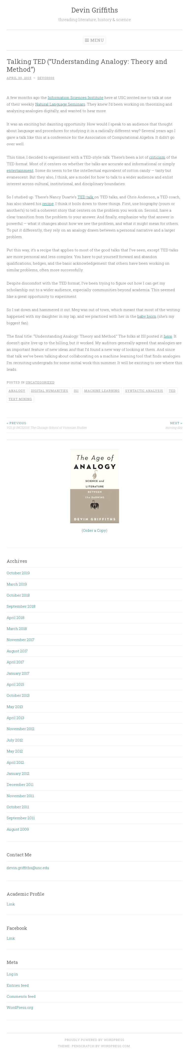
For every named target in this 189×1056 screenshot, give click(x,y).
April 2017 (15, 661)
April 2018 (15, 617)
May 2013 (15, 706)
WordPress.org (20, 1007)
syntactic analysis (144, 391)
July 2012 (15, 740)
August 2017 (17, 650)
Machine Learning (102, 391)
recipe (48, 203)
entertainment (20, 170)
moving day (138, 425)
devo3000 (45, 78)
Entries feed (18, 985)
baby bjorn (146, 316)
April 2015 (15, 684)
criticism (157, 157)
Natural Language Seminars (60, 104)
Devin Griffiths (94, 10)
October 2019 (18, 572)
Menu (97, 40)
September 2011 (21, 817)
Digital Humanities (49, 391)
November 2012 (20, 728)
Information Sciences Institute (75, 97)
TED (172, 391)
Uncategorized (40, 382)
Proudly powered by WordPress (94, 1040)
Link (11, 904)
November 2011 (20, 795)
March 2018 (17, 628)
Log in (12, 974)
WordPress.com (115, 1046)
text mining (20, 399)
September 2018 (21, 606)
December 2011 (20, 784)
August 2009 (18, 829)
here (168, 336)
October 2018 (18, 595)
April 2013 (15, 717)
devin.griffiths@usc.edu (28, 867)
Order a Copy (94, 530)
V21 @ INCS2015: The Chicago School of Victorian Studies (50, 425)
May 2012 (15, 751)
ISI (76, 391)
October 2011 (18, 806)
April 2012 (15, 762)
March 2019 (17, 584)
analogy (17, 391)
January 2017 (18, 673)
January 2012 (18, 773)
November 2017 (20, 639)
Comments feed (21, 996)
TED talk (86, 196)
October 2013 (18, 695)
